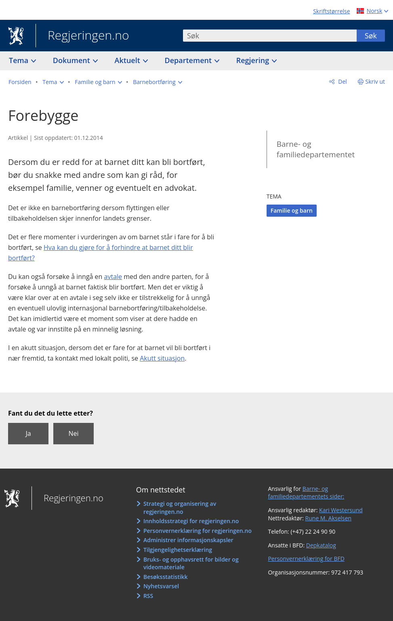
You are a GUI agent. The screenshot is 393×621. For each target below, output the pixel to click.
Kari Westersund (341, 510)
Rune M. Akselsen (328, 518)
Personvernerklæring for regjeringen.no (197, 530)
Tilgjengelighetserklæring (177, 549)
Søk (371, 35)
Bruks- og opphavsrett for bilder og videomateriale (191, 563)
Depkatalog (321, 545)
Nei (73, 433)
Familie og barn (292, 210)
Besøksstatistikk (165, 577)
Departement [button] (189, 60)
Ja (28, 433)
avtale (113, 276)
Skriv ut (375, 81)
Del (342, 81)
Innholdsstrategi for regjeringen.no (191, 521)
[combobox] (270, 36)
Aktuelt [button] (128, 60)
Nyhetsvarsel (161, 586)
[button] (52, 82)
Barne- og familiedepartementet (316, 149)
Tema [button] (19, 60)
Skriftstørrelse (331, 11)
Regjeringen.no (82, 36)
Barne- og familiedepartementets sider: (306, 493)
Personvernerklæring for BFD (306, 558)
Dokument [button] (72, 60)
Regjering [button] (253, 60)
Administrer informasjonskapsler (188, 540)
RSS (148, 596)
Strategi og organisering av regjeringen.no (179, 507)
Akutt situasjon (162, 358)
